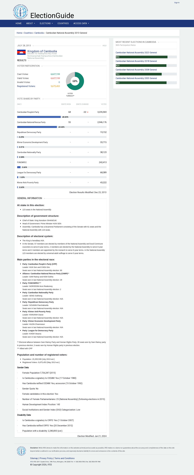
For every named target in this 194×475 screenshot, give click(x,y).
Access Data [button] (80, 23)
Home (19, 23)
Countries (63, 23)
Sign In (176, 3)
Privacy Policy (46, 458)
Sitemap (34, 458)
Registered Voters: (26, 86)
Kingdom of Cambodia (42, 51)
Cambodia (39, 33)
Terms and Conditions (65, 458)
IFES (31, 462)
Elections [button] (45, 23)
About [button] (29, 23)
